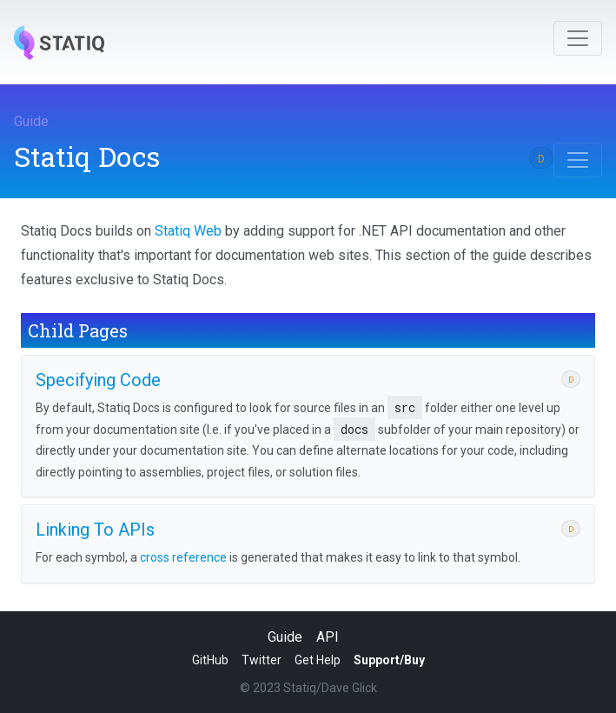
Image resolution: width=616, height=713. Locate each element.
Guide (31, 121)
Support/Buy (389, 660)
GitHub (210, 660)
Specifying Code (98, 380)
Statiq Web (188, 231)
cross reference (183, 557)
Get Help (318, 660)
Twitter (262, 660)
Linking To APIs (95, 529)
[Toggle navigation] (577, 38)
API (327, 637)
